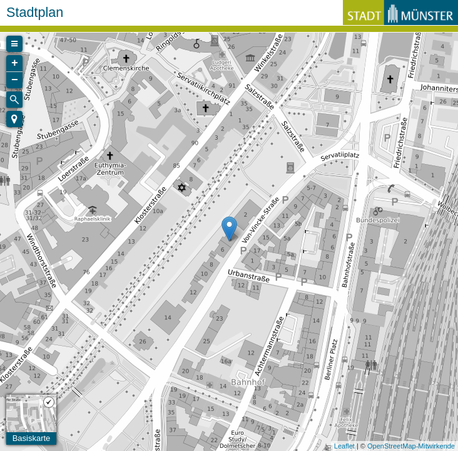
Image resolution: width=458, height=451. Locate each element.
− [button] (14, 80)
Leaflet (344, 446)
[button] (14, 119)
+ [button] (14, 63)
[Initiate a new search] (14, 99)
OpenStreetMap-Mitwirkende (411, 446)
